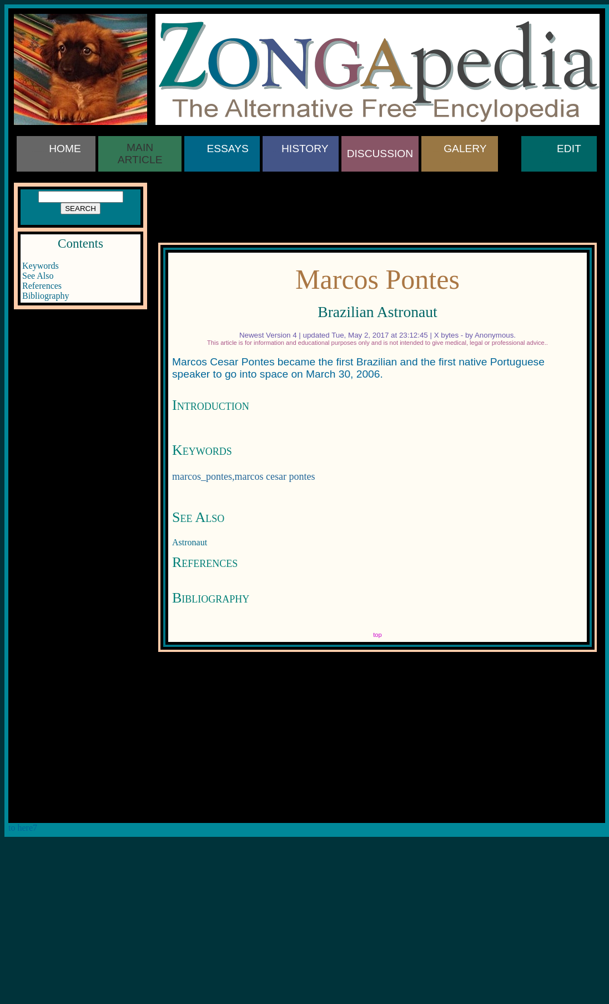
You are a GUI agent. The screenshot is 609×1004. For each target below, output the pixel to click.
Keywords (40, 265)
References (42, 285)
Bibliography (45, 295)
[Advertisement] (80, 374)
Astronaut (189, 542)
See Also (37, 275)
